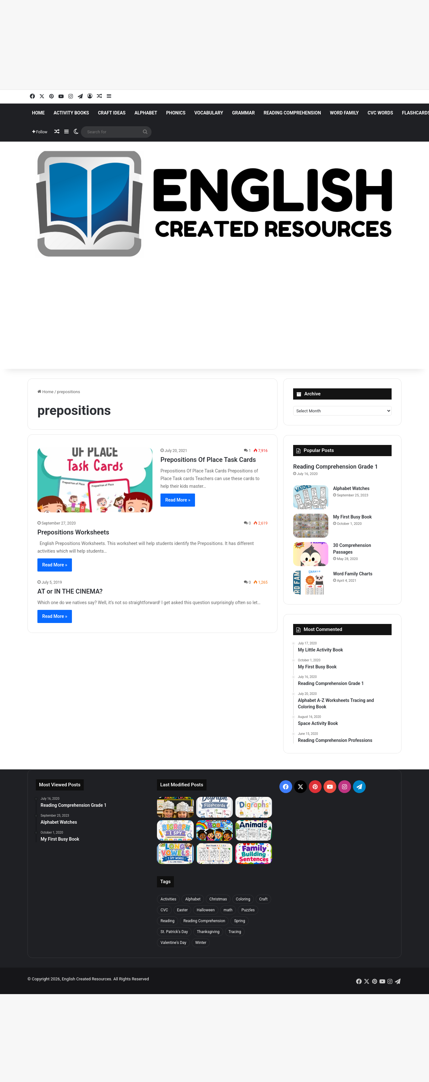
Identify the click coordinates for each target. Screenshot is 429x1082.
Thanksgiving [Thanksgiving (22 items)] (208, 932)
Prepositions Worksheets (73, 532)
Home (38, 112)
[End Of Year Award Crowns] (175, 807)
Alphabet (146, 112)
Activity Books (71, 112)
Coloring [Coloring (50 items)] (243, 899)
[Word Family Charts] (310, 583)
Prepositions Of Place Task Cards (208, 459)
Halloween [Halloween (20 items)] (206, 910)
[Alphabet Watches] (310, 497)
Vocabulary (208, 112)
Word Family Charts (352, 573)
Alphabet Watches (351, 488)
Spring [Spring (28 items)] (239, 921)
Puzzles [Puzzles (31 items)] (248, 910)
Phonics (175, 112)
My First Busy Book (352, 516)
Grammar (243, 112)
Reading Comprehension (292, 112)
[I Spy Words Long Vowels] (175, 853)
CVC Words (380, 112)
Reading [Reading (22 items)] (167, 921)
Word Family (344, 112)
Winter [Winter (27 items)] (201, 942)
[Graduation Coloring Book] (214, 830)
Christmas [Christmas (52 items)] (218, 899)
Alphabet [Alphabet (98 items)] (192, 899)
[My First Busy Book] (310, 526)
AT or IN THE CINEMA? (70, 591)
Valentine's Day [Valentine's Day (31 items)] (173, 942)
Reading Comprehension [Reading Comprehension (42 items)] (204, 921)
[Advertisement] (192, 45)
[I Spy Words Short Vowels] (214, 853)
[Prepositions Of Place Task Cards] (94, 480)
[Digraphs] (253, 807)
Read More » (177, 499)
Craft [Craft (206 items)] (263, 899)
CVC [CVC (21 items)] (164, 910)
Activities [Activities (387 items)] (168, 899)
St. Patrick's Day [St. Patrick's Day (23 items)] (174, 932)
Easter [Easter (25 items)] (182, 910)
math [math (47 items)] (228, 910)
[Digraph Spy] (175, 830)
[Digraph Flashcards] (214, 807)
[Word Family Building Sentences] (253, 853)
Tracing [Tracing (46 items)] (235, 932)
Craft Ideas (111, 112)
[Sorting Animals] (253, 830)
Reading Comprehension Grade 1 (335, 466)
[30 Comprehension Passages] (310, 554)
